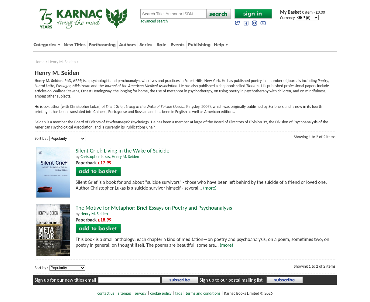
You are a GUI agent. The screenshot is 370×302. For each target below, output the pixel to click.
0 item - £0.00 (302, 12)
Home (40, 61)
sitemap (124, 293)
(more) (209, 188)
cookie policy (160, 293)
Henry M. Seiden (62, 61)
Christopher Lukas (95, 156)
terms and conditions (203, 293)
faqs (178, 293)
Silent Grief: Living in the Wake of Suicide (123, 150)
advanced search (154, 21)
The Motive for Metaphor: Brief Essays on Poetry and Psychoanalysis (154, 207)
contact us (106, 293)
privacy (141, 293)
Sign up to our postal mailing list (231, 280)
